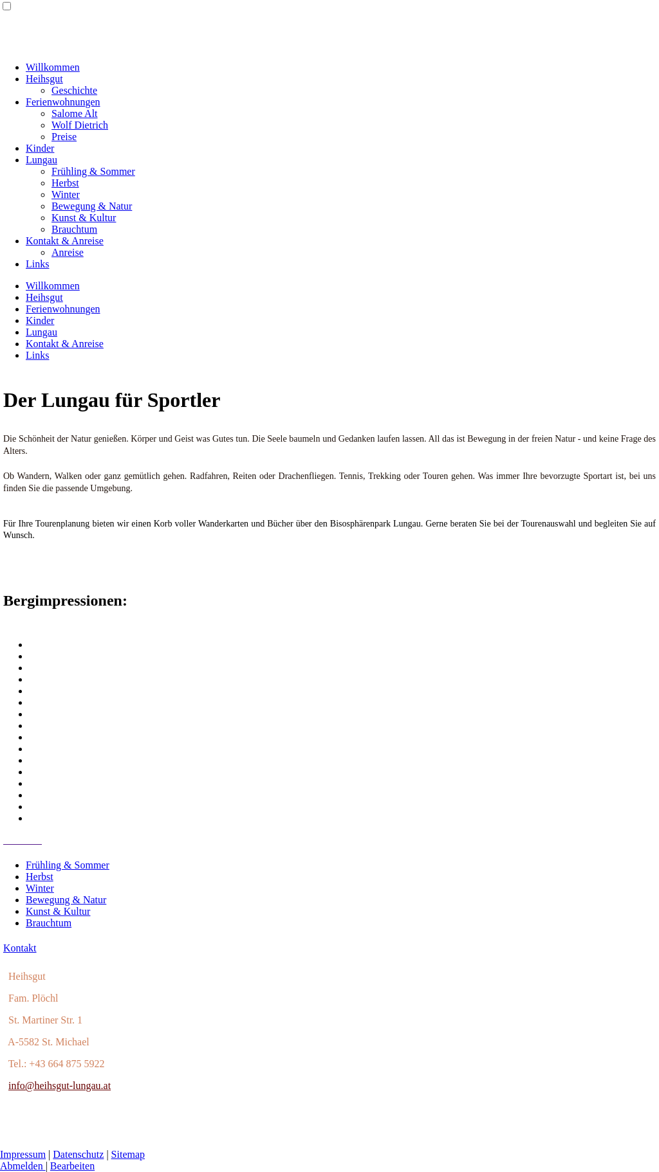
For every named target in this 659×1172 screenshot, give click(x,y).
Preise (64, 136)
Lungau (41, 159)
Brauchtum (74, 229)
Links (37, 263)
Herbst (65, 182)
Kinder (40, 148)
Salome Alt (74, 113)
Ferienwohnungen (63, 101)
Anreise (67, 252)
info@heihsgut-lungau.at (59, 1085)
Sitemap (128, 1154)
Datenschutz (78, 1154)
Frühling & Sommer (93, 171)
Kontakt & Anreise (65, 240)
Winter (65, 194)
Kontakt (20, 947)
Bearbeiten (72, 1165)
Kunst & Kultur (83, 217)
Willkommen (53, 67)
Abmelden (23, 1165)
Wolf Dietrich (79, 125)
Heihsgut (44, 78)
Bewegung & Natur (91, 206)
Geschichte (74, 90)
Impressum (23, 1154)
